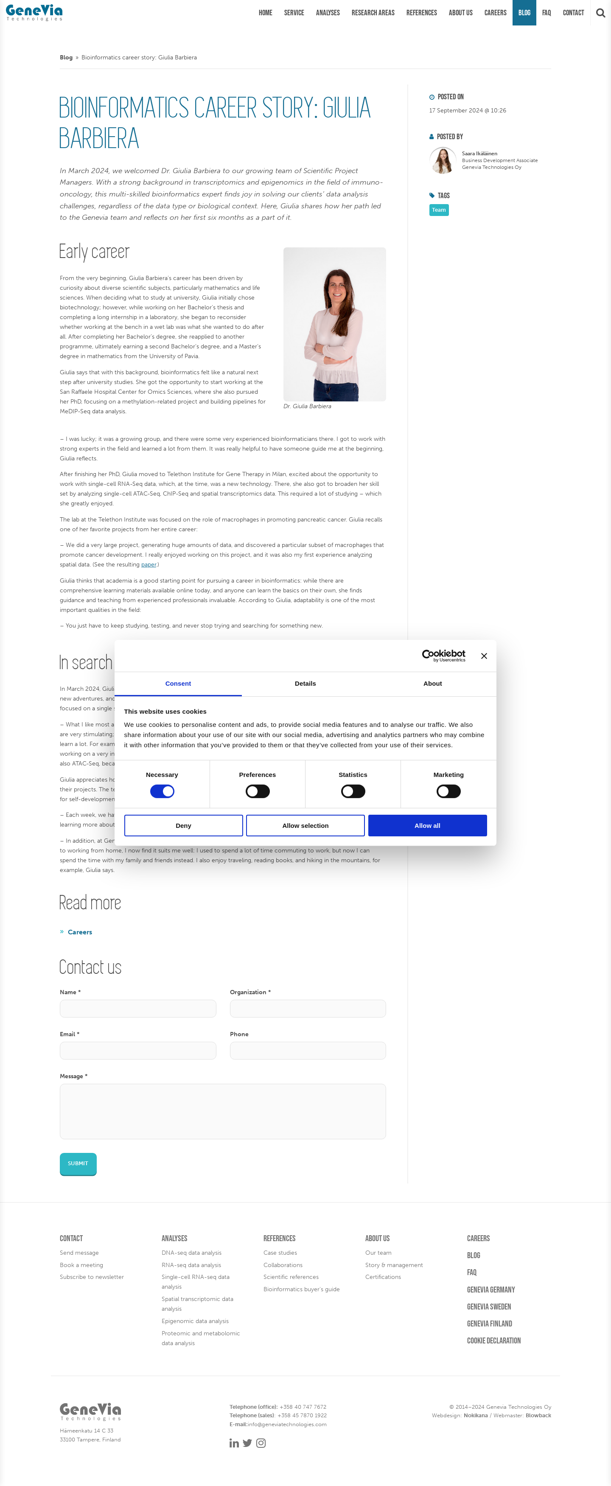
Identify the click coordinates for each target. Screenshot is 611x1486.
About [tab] (432, 683)
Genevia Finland (489, 1323)
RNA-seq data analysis (191, 1265)
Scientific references (291, 1277)
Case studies (280, 1252)
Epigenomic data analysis (195, 1321)
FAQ (471, 1272)
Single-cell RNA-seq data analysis (196, 1281)
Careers (80, 932)
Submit (78, 1163)
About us (377, 1238)
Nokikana (476, 1415)
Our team (378, 1252)
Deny (183, 825)
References (279, 1238)
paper (148, 564)
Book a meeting (81, 1265)
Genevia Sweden (489, 1306)
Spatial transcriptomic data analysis (197, 1303)
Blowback (538, 1415)
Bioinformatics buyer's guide (301, 1289)
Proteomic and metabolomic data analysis (201, 1338)
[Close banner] (484, 656)
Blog (66, 57)
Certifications (383, 1277)
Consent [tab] (178, 683)
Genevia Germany (491, 1289)
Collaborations (283, 1265)
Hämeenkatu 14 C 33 (86, 1430)
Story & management (394, 1265)
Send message (79, 1252)
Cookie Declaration (494, 1340)
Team (439, 210)
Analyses (175, 1238)
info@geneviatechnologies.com (287, 1424)
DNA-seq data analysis (191, 1252)
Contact (71, 1238)
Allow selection (305, 825)
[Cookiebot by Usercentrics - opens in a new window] (428, 655)
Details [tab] (305, 683)
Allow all (427, 825)
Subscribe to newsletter (92, 1277)
